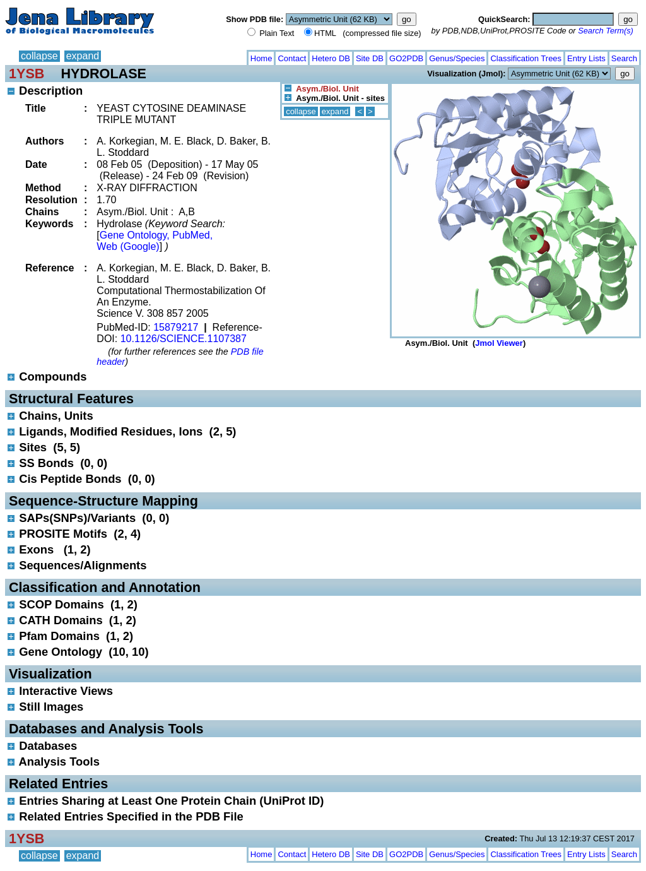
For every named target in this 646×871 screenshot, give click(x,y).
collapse (39, 55)
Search (624, 58)
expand (83, 55)
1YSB (26, 73)
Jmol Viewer (499, 343)
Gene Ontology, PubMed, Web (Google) (155, 241)
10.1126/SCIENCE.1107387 (183, 338)
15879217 (175, 327)
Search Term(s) (605, 30)
